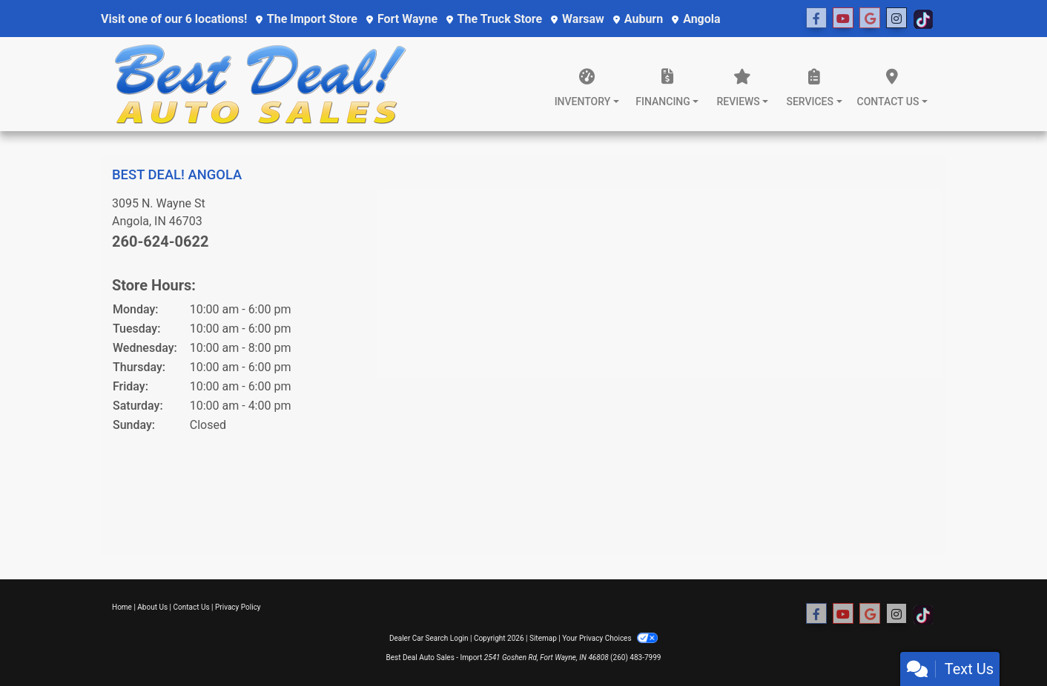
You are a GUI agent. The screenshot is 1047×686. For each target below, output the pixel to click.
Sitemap (543, 638)
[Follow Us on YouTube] (843, 18)
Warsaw (577, 19)
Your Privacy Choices (610, 638)
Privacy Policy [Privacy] (238, 607)
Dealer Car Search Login (429, 638)
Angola (696, 19)
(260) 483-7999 (635, 657)
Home (122, 607)
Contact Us (192, 607)
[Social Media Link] (869, 18)
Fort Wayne (401, 19)
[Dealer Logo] (260, 84)
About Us (152, 607)
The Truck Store (494, 19)
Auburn (638, 19)
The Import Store (306, 19)
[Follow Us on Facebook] (816, 18)
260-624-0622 (160, 241)
